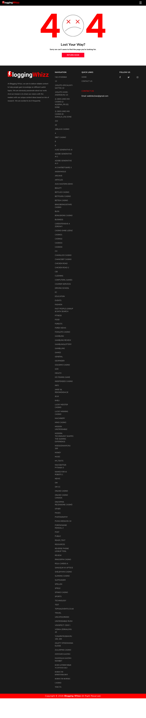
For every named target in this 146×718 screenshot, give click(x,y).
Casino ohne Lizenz (64, 230)
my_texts (59, 461)
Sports (58, 596)
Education (60, 296)
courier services (63, 284)
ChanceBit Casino (63, 259)
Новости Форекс (62, 679)
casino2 (58, 239)
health (58, 373)
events (58, 300)
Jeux (57, 396)
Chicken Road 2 (62, 267)
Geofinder (59, 361)
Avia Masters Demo (64, 184)
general (59, 357)
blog (57, 211)
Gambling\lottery (63, 344)
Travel (58, 613)
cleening (59, 276)
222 (56, 121)
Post (57, 532)
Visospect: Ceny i (62, 625)
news (57, 478)
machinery (60, 418)
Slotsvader (60, 580)
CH (56, 251)
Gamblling (60, 348)
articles (59, 180)
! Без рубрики (61, 77)
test (57, 605)
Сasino (58, 683)
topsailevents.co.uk (64, 609)
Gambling (59, 336)
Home (84, 77)
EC (56, 292)
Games (58, 352)
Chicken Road (61, 263)
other (57, 509)
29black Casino (62, 129)
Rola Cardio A (61, 563)
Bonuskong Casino (63, 215)
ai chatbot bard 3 (63, 167)
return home (73, 55)
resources (60, 544)
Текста (58, 687)
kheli (57, 400)
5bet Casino (60, 137)
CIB (56, 272)
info (57, 385)
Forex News (60, 328)
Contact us (87, 81)
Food (57, 320)
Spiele (57, 588)
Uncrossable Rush (63, 621)
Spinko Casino (61, 592)
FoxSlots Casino (62, 332)
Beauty (58, 188)
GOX (57, 369)
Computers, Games (63, 280)
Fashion (58, 304)
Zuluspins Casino (63, 650)
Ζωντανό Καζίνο (62, 654)
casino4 (58, 247)
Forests (58, 324)
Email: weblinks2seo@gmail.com (95, 96)
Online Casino (61, 491)
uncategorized (62, 617)
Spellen (58, 584)
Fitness (58, 315)
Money (58, 452)
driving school (62, 288)
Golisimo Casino (62, 365)
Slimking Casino (62, 576)
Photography (61, 517)
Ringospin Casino (63, 559)
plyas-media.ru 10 (63, 521)
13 (56, 81)
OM (56, 483)
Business (59, 219)
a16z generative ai (63, 150)
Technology (60, 600)
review (58, 555)
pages (57, 513)
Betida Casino (61, 200)
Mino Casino (60, 422)
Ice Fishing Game (62, 377)
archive (58, 176)
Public (58, 536)
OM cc (57, 487)
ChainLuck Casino (63, 255)
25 (56, 125)
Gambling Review (63, 340)
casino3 (58, 243)
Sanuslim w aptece (64, 568)
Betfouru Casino (63, 196)
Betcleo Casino (62, 192)
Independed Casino (64, 381)
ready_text (60, 540)
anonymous (60, 172)
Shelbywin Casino (63, 572)
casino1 (58, 235)
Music (57, 457)
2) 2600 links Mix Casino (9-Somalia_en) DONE (63, 114)
